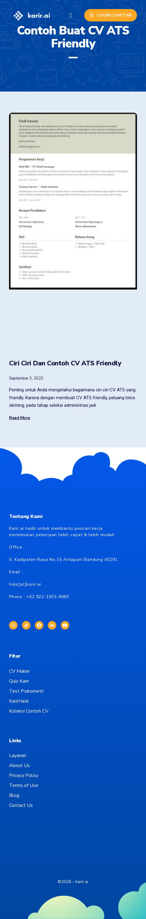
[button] (70, 15)
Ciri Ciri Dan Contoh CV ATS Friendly (65, 363)
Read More (19, 418)
